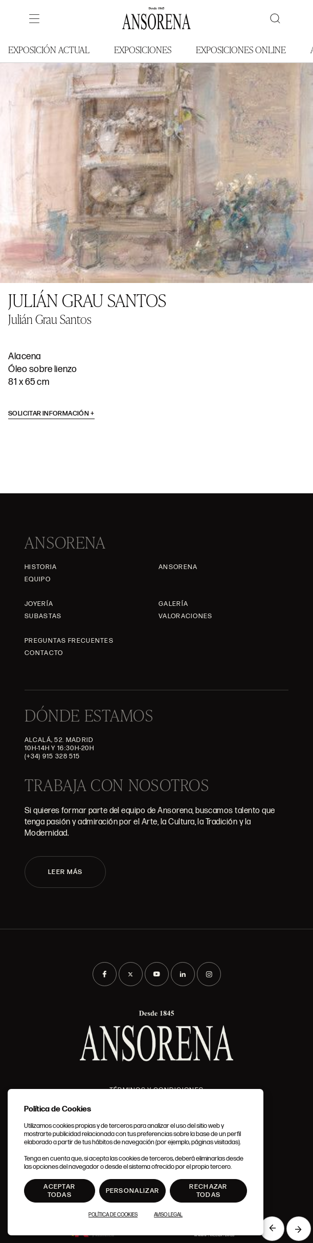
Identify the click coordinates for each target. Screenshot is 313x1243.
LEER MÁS (65, 872)
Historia (41, 567)
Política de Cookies (113, 1215)
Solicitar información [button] (51, 413)
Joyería (39, 604)
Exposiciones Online (241, 49)
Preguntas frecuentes (69, 641)
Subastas (43, 616)
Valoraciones (186, 616)
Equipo (38, 579)
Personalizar (133, 1191)
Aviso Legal (168, 1215)
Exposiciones (142, 49)
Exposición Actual (49, 49)
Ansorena (178, 567)
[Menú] (34, 18)
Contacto (44, 653)
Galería (173, 604)
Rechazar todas (208, 1191)
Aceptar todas (59, 1191)
